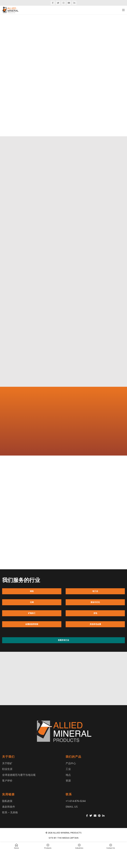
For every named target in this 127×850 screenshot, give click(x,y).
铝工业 (95, 591)
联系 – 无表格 (10, 812)
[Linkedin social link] (74, 3)
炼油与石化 (95, 602)
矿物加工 (32, 613)
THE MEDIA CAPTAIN (67, 837)
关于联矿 (7, 763)
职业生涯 (7, 769)
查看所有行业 (63, 640)
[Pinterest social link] (99, 815)
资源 (68, 780)
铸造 (32, 591)
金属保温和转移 (31, 624)
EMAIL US (72, 806)
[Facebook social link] (53, 3)
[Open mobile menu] (123, 10)
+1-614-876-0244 (75, 801)
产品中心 (71, 763)
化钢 (32, 602)
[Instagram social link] (63, 3)
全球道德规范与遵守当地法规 (19, 775)
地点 (68, 775)
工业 (68, 769)
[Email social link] (95, 815)
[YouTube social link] (69, 3)
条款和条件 (8, 806)
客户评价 (7, 780)
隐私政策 (7, 801)
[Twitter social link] (58, 3)
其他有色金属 (95, 624)
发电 (95, 613)
